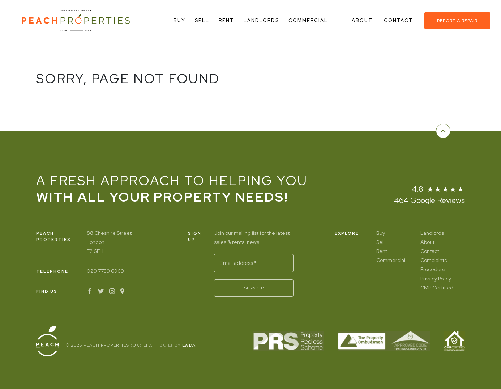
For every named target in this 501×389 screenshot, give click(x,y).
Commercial (308, 20)
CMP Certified (436, 287)
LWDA (189, 345)
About (363, 20)
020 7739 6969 (105, 271)
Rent (226, 20)
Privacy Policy (435, 278)
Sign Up (254, 288)
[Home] (76, 20)
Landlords (261, 20)
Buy (179, 20)
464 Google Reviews (429, 200)
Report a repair (457, 21)
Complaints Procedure (433, 264)
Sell (202, 20)
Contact (399, 20)
